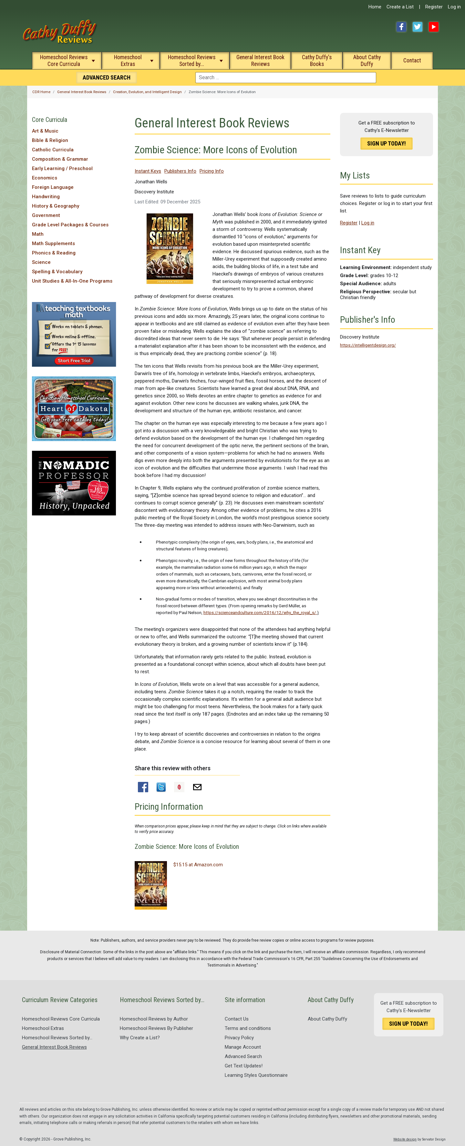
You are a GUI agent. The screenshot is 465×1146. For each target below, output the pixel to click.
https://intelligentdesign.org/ (368, 345)
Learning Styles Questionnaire (256, 1075)
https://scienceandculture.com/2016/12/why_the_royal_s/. (260, 612)
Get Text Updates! (244, 1066)
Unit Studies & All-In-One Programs (72, 281)
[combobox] (285, 77)
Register (434, 7)
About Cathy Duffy (367, 60)
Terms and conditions (248, 1028)
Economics (44, 178)
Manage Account (243, 1047)
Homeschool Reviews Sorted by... (191, 60)
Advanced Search (243, 1056)
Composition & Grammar (60, 159)
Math (38, 234)
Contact (412, 60)
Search (106, 77)
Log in (454, 7)
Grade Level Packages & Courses (70, 225)
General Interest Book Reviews (260, 60)
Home (374, 7)
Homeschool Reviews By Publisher (156, 1028)
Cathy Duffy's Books (317, 60)
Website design (405, 1139)
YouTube (434, 27)
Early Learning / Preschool (62, 168)
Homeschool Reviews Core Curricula (64, 60)
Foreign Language (53, 187)
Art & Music (45, 131)
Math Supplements (53, 243)
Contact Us (237, 1019)
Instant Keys (148, 171)
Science (41, 262)
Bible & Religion (50, 140)
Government (46, 215)
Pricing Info (212, 171)
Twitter (417, 27)
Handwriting (46, 197)
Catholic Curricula (53, 150)
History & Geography (55, 206)
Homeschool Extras (128, 60)
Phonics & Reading (54, 253)
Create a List (400, 7)
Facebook (401, 27)
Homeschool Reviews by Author (154, 1019)
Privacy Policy (239, 1038)
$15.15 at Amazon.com (198, 865)
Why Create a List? (140, 1038)
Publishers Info (180, 171)
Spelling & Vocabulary (57, 272)
